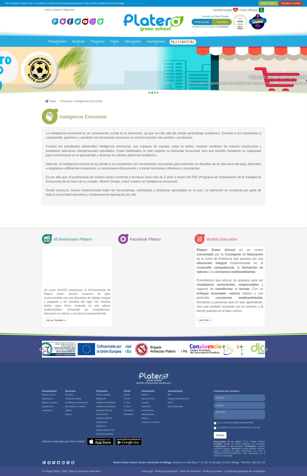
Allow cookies (268, 3)
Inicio (47, 9)
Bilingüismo (101, 399)
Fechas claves (148, 410)
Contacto (57, 9)
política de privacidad (243, 422)
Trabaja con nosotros (151, 422)
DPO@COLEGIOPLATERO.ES (227, 453)
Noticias (145, 395)
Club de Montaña (175, 406)
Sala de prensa (148, 399)
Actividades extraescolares (76, 403)
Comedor (69, 395)
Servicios (78, 42)
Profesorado (201, 22)
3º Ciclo (127, 406)
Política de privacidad (166, 471)
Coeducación (101, 422)
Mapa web (69, 9)
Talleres (68, 410)
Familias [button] (222, 22)
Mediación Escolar (104, 410)
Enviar (220, 435)
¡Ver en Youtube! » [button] (55, 320)
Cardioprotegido (222, 10)
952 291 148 (258, 462)
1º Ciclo (127, 399)
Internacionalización (104, 434)
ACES (170, 403)
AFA (169, 395)
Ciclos (114, 42)
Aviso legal (147, 471)
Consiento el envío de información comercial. (237, 427)
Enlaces (145, 418)
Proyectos (97, 42)
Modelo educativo (49, 403)
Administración (148, 414)
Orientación (129, 414)
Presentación (57, 42)
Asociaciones (156, 42)
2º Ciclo (127, 403)
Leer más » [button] (204, 320)
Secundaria (129, 410)
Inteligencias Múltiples (105, 403)
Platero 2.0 (101, 426)
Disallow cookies (291, 3)
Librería (68, 414)
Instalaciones (47, 406)
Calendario (146, 406)
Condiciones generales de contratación (245, 471)
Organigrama (47, 399)
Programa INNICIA (104, 418)
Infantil (126, 395)
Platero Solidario (103, 395)
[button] (23, 71)
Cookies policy (133, 3)
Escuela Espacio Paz (105, 430)
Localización (47, 410)
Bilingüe (248, 10)
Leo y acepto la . (234, 422)
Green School (102, 414)
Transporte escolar (73, 399)
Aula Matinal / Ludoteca (75, 406)
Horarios (145, 403)
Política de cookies (212, 471)
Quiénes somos (48, 395)
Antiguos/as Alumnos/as (178, 399)
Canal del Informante (190, 471)
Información (133, 42)
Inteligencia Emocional (106, 406)
